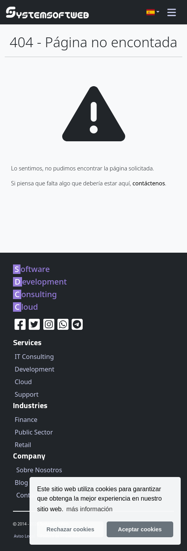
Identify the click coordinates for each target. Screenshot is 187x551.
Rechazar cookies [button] (70, 529)
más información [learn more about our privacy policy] (90, 509)
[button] (153, 12)
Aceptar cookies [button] (140, 529)
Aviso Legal (24, 536)
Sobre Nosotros (39, 470)
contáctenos (149, 183)
